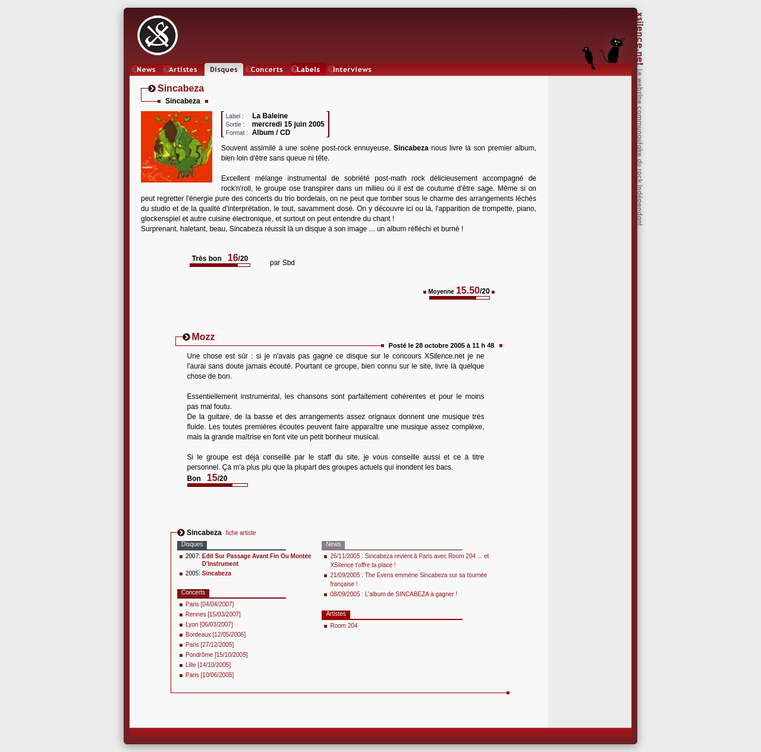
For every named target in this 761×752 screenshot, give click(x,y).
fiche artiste (240, 533)
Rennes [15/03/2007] (213, 614)
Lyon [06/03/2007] (209, 624)
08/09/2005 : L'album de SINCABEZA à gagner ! (393, 594)
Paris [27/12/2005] (209, 644)
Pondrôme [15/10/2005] (216, 655)
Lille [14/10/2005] (208, 665)
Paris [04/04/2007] (209, 604)
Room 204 (343, 625)
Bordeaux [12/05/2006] (215, 634)
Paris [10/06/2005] (209, 675)
